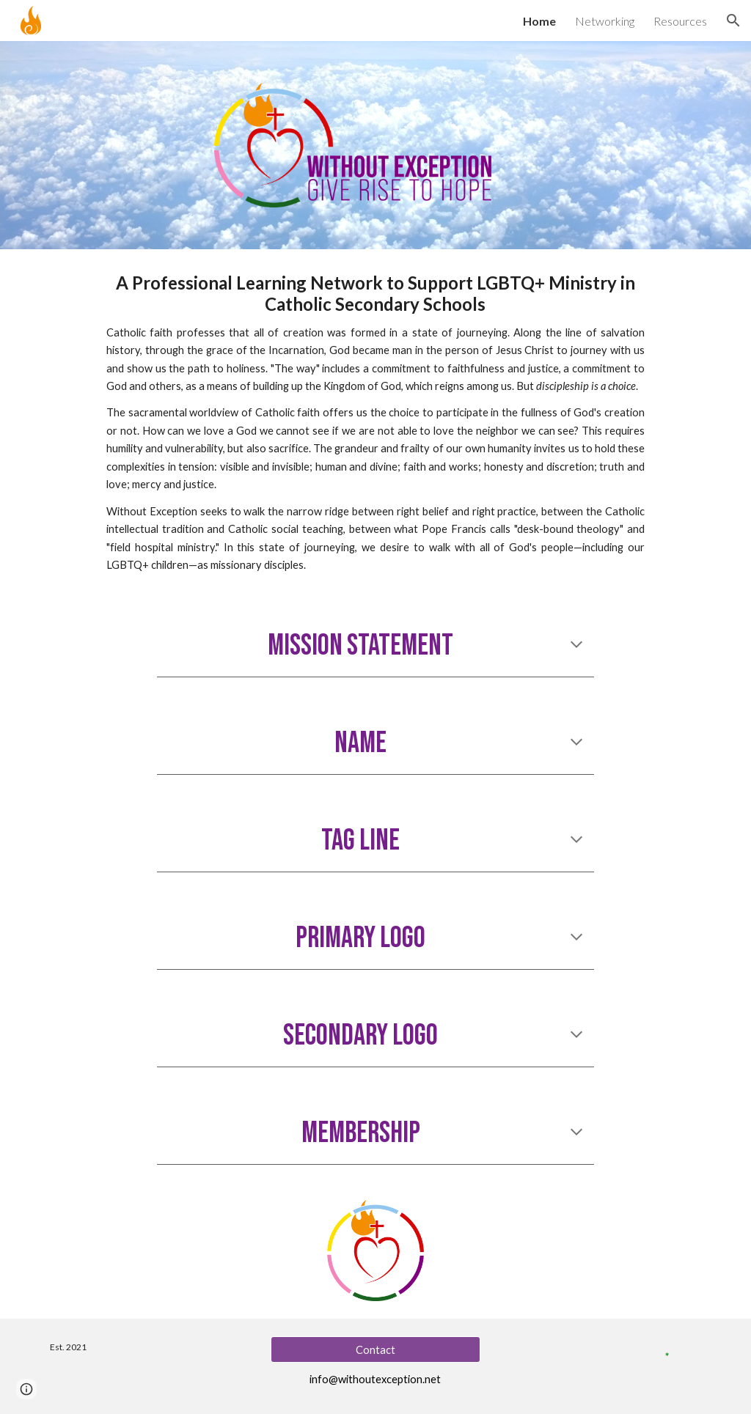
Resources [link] (680, 21)
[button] (733, 20)
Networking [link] (604, 21)
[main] (375, 423)
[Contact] (375, 1349)
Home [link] (539, 21)
